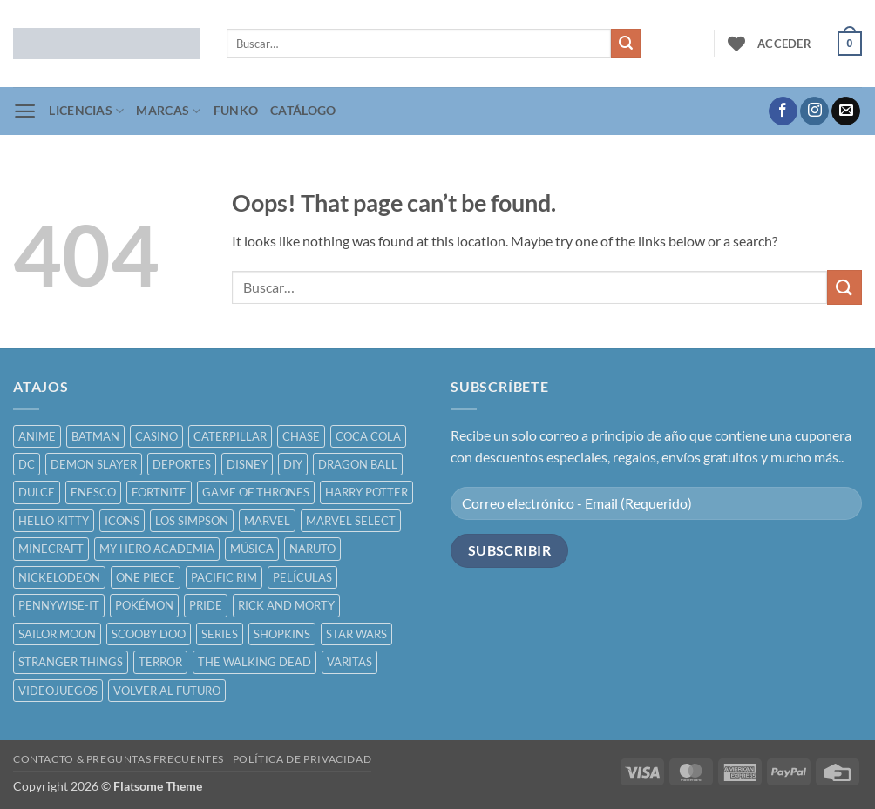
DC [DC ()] (26, 464)
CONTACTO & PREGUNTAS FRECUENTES (118, 758)
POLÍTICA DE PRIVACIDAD (302, 758)
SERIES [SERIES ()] (219, 634)
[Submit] (626, 43)
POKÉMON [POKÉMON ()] (144, 605)
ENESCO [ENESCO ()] (93, 492)
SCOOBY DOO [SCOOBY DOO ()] (149, 634)
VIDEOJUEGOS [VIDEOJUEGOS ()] (58, 691)
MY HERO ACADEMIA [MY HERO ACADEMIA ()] (156, 549)
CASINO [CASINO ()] (156, 436)
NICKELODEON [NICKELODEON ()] (59, 577)
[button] (784, 43)
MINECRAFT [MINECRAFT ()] (51, 549)
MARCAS (168, 111)
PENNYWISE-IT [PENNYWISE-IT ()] (58, 605)
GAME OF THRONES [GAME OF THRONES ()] (255, 492)
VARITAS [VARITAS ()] (349, 662)
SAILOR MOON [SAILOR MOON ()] (57, 634)
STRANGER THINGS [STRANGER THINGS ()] (70, 662)
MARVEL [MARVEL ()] (267, 521)
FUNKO (236, 110)
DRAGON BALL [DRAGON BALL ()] (357, 464)
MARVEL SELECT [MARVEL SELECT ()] (351, 521)
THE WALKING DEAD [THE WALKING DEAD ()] (254, 662)
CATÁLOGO (303, 110)
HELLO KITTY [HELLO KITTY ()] (53, 521)
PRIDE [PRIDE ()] (205, 605)
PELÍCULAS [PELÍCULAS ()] (302, 577)
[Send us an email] (845, 111)
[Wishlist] (736, 43)
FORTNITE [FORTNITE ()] (159, 492)
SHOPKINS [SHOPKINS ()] (282, 634)
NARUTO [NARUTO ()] (312, 549)
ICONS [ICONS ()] (122, 521)
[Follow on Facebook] (783, 111)
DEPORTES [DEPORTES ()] (182, 464)
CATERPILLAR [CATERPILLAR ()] (230, 436)
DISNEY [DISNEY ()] (247, 464)
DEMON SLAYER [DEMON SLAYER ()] (94, 464)
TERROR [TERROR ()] (160, 662)
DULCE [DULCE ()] (36, 492)
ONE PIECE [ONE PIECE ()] (145, 577)
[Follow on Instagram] (814, 111)
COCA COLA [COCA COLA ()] (368, 436)
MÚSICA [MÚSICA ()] (252, 549)
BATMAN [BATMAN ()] (95, 436)
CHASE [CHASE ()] (301, 436)
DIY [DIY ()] (292, 464)
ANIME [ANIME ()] (37, 436)
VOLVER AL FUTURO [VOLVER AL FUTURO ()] (166, 691)
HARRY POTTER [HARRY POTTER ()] (366, 492)
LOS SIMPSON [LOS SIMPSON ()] (191, 521)
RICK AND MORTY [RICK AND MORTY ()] (286, 605)
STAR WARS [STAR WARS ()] (356, 634)
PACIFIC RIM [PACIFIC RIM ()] (224, 577)
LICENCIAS (86, 111)
